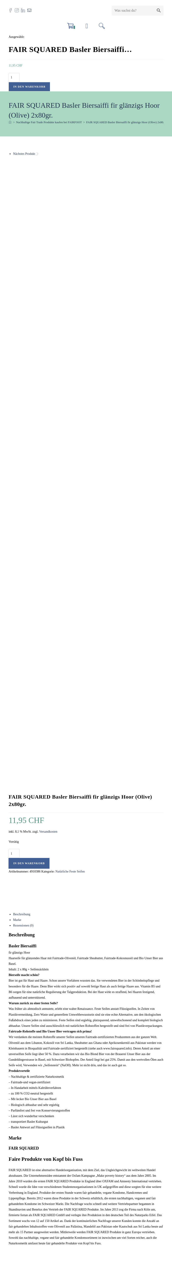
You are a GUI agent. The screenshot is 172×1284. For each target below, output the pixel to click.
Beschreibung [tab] (21, 400)
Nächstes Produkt (24, 154)
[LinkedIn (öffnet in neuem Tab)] (24, 10)
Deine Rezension (20, 834)
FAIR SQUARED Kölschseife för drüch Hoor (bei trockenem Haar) (34, 1050)
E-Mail (68, 884)
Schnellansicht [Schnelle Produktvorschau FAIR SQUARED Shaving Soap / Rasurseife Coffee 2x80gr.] (72, 984)
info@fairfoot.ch (32, 1167)
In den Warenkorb (29, 86)
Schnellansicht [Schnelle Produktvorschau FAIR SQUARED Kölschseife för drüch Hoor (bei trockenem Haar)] (20, 984)
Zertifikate (18, 1211)
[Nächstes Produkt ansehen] (37, 154)
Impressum (19, 1205)
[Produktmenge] (14, 77)
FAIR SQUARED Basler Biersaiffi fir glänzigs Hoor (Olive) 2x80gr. (126, 122)
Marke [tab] (17, 406)
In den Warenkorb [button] (34, 1099)
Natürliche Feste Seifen (70, 358)
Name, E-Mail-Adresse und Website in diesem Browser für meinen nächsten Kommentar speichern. (77, 904)
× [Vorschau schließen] (1, 1256)
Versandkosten (48, 318)
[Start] (10, 122)
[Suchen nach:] (102, 27)
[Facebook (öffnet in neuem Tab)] (12, 10)
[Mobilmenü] (87, 27)
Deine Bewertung (21, 819)
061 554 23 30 (26, 1172)
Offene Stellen (21, 1200)
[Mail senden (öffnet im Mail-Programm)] (30, 10)
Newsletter (19, 1228)
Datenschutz (19, 1222)
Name (14, 884)
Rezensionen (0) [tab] (23, 412)
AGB (15, 1216)
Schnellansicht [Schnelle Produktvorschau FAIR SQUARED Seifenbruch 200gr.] (125, 984)
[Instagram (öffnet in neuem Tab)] (18, 10)
